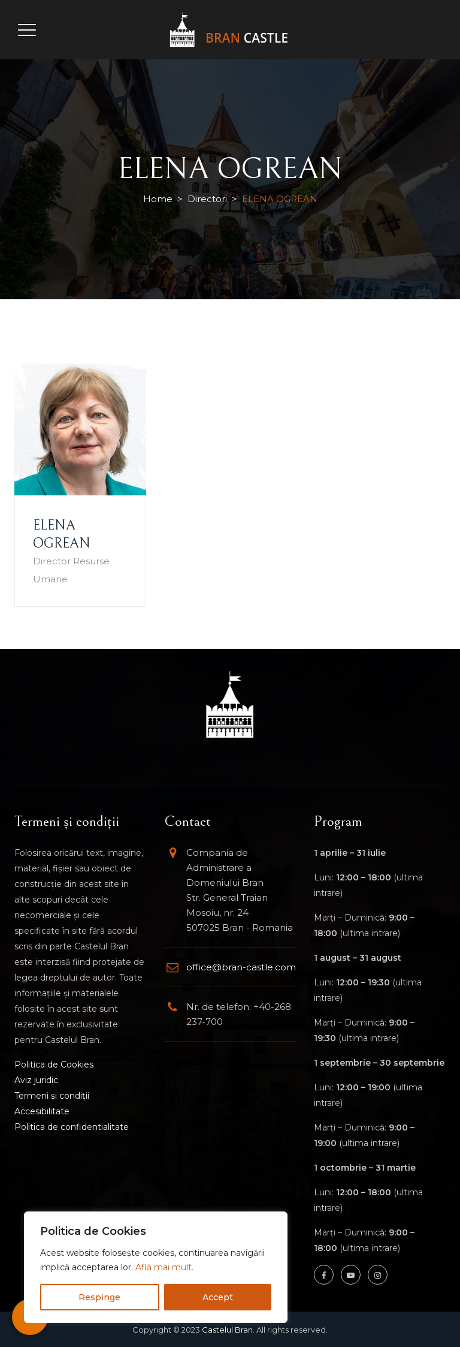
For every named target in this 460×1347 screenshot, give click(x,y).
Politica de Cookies (53, 1064)
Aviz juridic (36, 1080)
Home (157, 199)
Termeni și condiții (51, 1095)
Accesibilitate (41, 1111)
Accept (217, 1297)
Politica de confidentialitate (71, 1127)
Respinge (99, 1297)
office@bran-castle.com (241, 967)
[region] (156, 1267)
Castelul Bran (227, 1329)
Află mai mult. (164, 1267)
